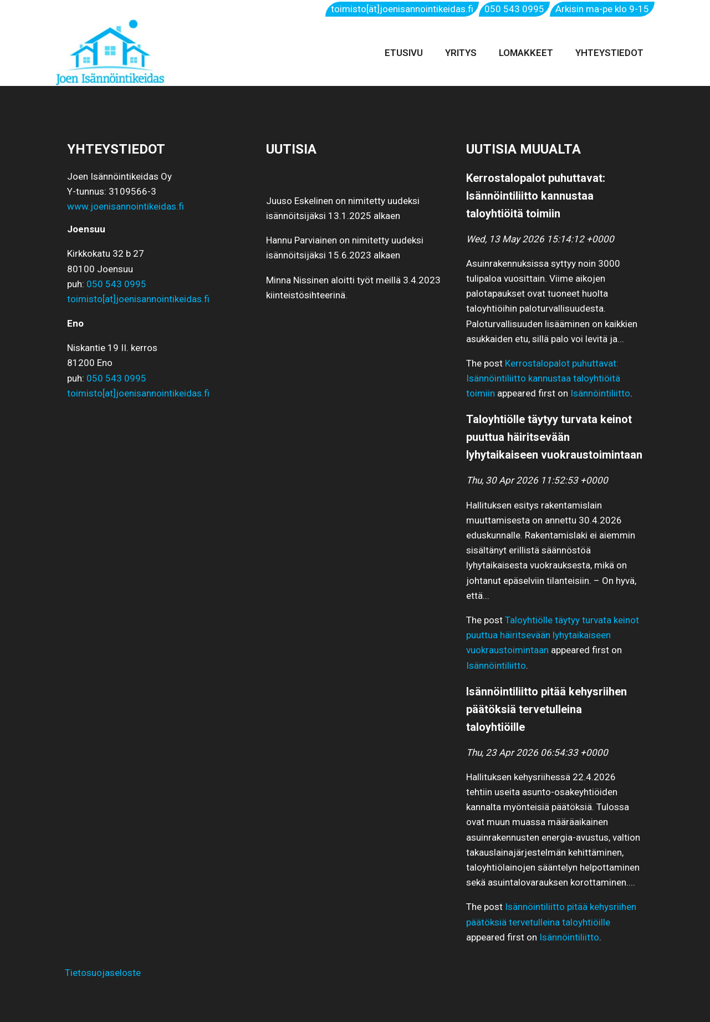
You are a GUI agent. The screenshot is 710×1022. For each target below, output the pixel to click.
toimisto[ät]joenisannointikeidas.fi (402, 8)
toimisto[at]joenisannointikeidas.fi (138, 298)
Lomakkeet (526, 52)
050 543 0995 (514, 8)
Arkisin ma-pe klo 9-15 (602, 8)
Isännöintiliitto (600, 393)
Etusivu (404, 52)
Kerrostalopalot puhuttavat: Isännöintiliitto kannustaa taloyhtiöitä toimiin (543, 378)
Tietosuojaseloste (98, 972)
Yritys (461, 52)
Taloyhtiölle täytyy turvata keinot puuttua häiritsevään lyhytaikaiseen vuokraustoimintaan (552, 634)
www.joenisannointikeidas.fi (125, 206)
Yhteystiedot (609, 52)
